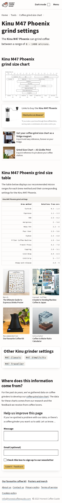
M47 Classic (13, 357)
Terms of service (49, 487)
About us (6, 487)
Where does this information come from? (27, 383)
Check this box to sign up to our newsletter (29, 460)
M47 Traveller (14, 363)
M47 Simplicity (36, 357)
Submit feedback (14, 466)
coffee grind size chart (37, 396)
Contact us (18, 487)
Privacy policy (32, 487)
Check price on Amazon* (33, 115)
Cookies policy (9, 493)
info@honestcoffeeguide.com (16, 498)
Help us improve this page (23, 413)
